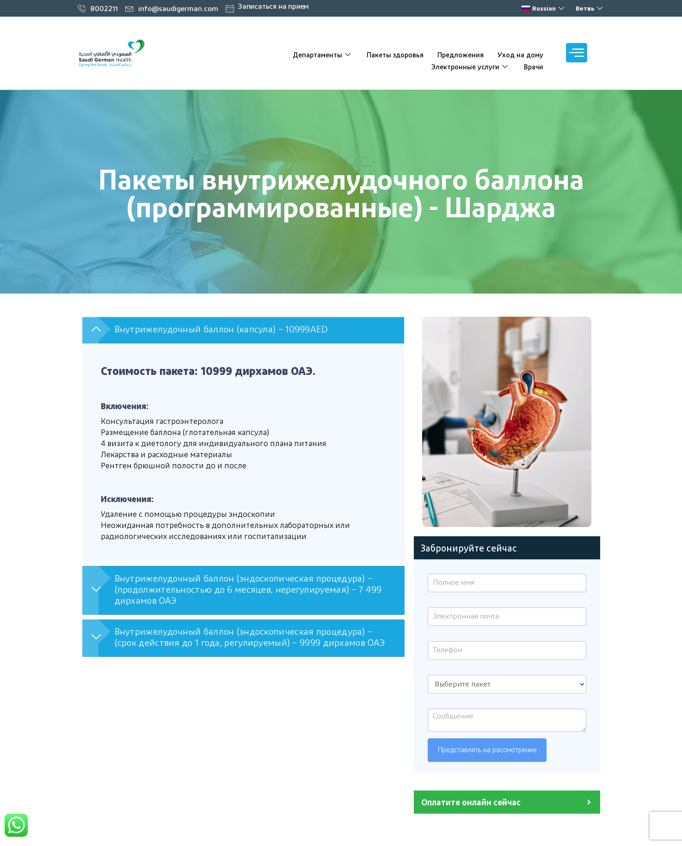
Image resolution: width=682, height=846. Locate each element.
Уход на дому (520, 54)
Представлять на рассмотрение (487, 750)
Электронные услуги (470, 66)
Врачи (533, 66)
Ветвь (590, 8)
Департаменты (323, 54)
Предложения (460, 54)
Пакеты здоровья (395, 54)
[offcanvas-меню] (576, 52)
